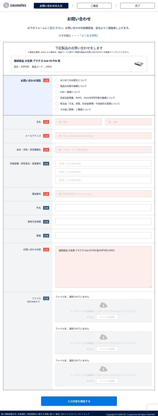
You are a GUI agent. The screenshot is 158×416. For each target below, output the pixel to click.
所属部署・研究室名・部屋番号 (25, 162)
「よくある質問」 (89, 34)
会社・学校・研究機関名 (29, 148)
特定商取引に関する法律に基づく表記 (46, 412)
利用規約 (23, 412)
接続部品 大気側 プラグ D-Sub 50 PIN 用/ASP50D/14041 (103, 266)
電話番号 (36, 192)
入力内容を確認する (79, 400)
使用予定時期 (34, 220)
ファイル (33, 299)
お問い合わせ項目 (31, 79)
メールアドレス (33, 134)
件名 (38, 206)
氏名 (38, 120)
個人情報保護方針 (9, 412)
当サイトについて (72, 412)
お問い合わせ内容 (32, 248)
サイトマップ (88, 412)
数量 (38, 234)
